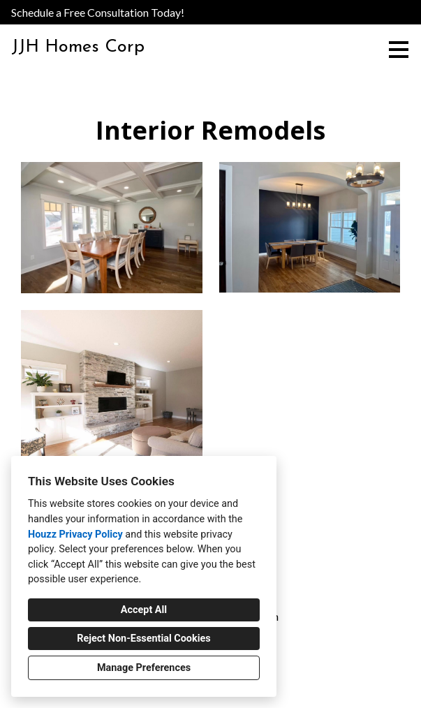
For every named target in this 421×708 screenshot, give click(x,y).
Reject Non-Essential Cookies (143, 638)
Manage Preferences (144, 668)
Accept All (144, 610)
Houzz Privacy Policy (75, 534)
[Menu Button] (399, 50)
